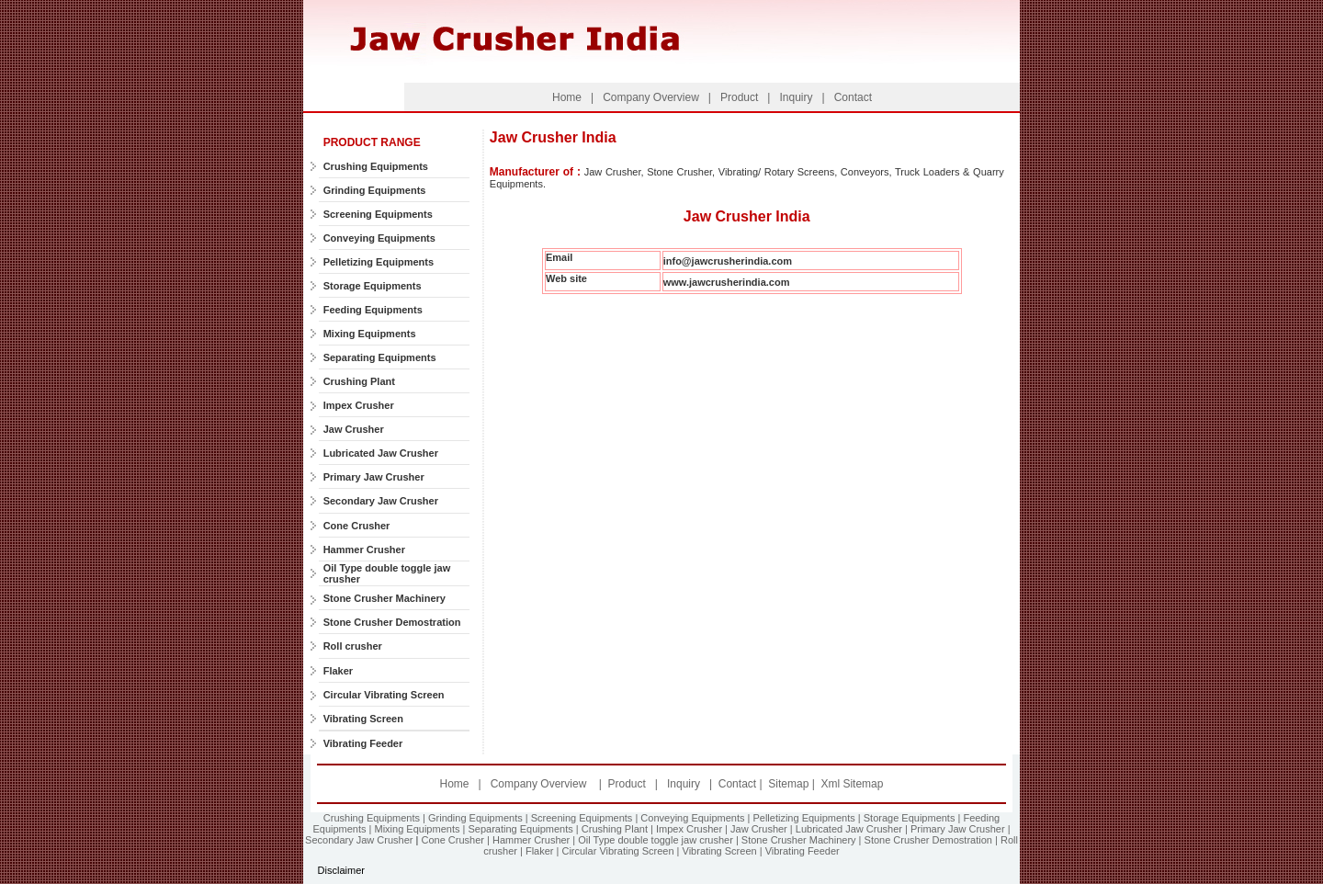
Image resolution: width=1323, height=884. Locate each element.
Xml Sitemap (851, 783)
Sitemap (789, 783)
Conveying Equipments (379, 238)
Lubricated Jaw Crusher (380, 453)
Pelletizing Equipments (378, 261)
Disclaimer (341, 870)
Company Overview (651, 97)
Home (567, 97)
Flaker (338, 670)
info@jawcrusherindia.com (727, 260)
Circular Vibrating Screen (384, 694)
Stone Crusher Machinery (384, 598)
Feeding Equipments (373, 309)
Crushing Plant (359, 381)
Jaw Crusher (353, 429)
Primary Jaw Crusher (373, 476)
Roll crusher (352, 646)
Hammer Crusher (364, 549)
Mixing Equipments (369, 333)
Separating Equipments (379, 357)
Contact (851, 97)
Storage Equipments (372, 285)
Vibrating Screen (363, 718)
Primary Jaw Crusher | (960, 828)
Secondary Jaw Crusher (380, 500)
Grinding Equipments (374, 190)
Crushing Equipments (375, 166)
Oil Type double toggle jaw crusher (655, 839)
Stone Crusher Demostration (392, 622)
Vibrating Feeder (363, 743)
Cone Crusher (356, 525)
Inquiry (794, 97)
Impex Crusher (358, 405)
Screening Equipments (378, 214)
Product (738, 97)
